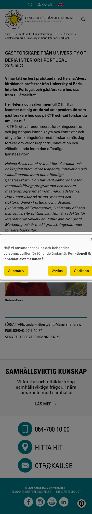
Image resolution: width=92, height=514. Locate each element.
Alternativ (16, 270)
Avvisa (57, 270)
